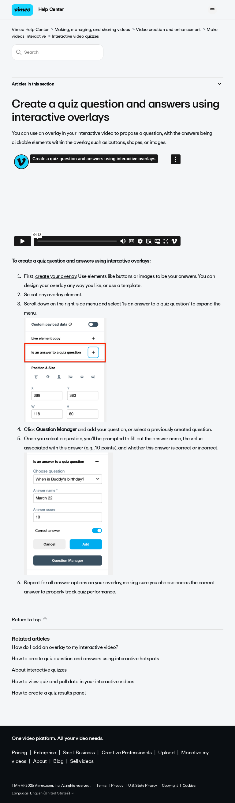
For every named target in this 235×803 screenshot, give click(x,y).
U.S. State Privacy (142, 785)
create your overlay (55, 276)
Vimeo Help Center (30, 29)
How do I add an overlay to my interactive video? (65, 647)
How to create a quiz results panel (48, 693)
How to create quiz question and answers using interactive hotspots (85, 658)
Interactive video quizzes (75, 36)
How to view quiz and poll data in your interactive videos (73, 681)
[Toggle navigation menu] (212, 10)
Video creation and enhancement (168, 29)
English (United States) (52, 793)
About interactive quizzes (39, 670)
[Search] (57, 52)
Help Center (51, 9)
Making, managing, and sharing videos (92, 29)
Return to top (30, 619)
